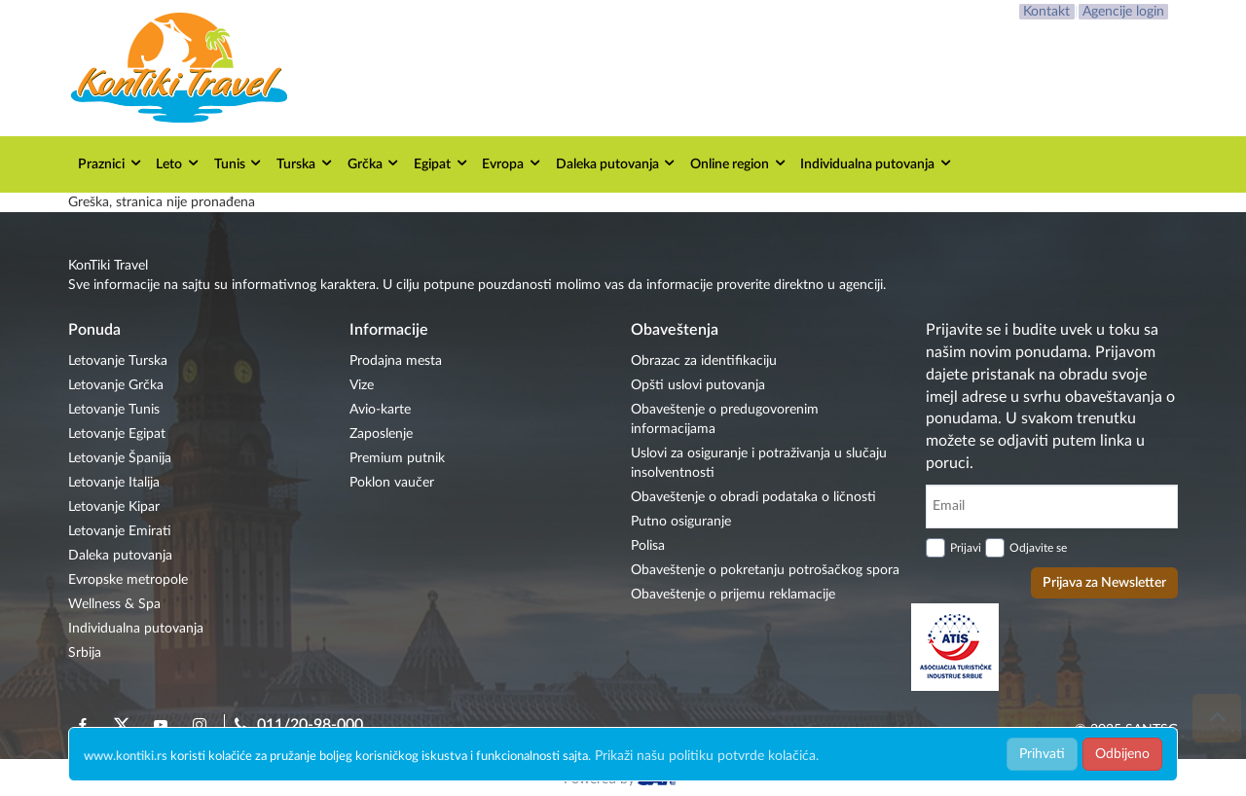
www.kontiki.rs (125, 756)
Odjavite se (1038, 548)
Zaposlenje (381, 434)
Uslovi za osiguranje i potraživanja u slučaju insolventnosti (759, 463)
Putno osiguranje (681, 521)
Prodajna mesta (395, 361)
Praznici (110, 163)
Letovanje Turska (117, 361)
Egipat (441, 163)
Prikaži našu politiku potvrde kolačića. (707, 756)
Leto (178, 163)
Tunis (239, 163)
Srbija (84, 653)
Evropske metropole (128, 580)
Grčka (374, 163)
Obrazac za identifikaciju (704, 361)
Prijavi (965, 548)
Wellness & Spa (114, 604)
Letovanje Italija (114, 482)
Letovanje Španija (119, 458)
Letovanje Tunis (114, 409)
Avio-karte (380, 409)
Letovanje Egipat (116, 434)
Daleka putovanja (617, 163)
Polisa (648, 546)
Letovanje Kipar (114, 507)
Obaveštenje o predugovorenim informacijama (725, 419)
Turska (305, 163)
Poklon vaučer (391, 482)
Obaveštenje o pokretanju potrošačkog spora (765, 570)
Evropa (512, 163)
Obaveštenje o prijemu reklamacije (733, 594)
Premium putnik (397, 458)
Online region (739, 163)
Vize (361, 385)
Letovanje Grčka (116, 385)
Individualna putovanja (876, 163)
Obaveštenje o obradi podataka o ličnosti (753, 497)
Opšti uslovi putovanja (698, 385)
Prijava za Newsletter (1104, 583)
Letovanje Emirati (119, 531)
